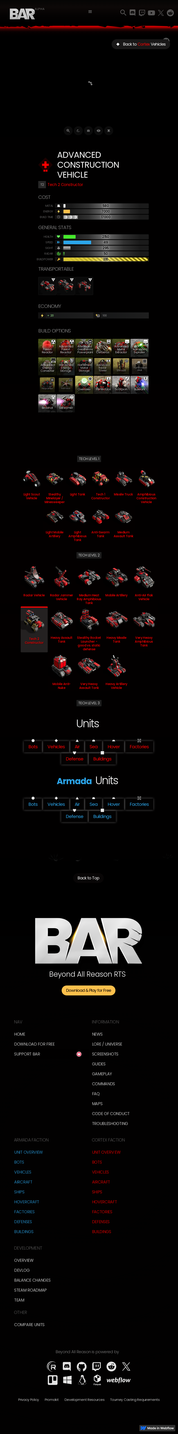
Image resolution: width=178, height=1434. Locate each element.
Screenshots (105, 1054)
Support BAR (27, 1054)
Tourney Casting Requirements (135, 1399)
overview (24, 1260)
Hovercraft (26, 1202)
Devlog (21, 1270)
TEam (19, 1300)
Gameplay (102, 1074)
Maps (97, 1103)
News (97, 1034)
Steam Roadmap (30, 1290)
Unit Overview (28, 1152)
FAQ (96, 1094)
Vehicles (22, 1172)
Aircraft (23, 1182)
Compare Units (29, 1324)
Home (19, 1034)
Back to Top (88, 878)
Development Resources (85, 1399)
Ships (19, 1192)
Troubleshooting (110, 1123)
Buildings (23, 1231)
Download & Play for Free (88, 990)
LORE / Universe (107, 1044)
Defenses (23, 1222)
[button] (90, 12)
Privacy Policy (28, 1399)
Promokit (52, 1399)
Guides (99, 1064)
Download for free (34, 1044)
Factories (24, 1212)
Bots (19, 1162)
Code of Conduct (111, 1113)
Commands (103, 1084)
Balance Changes (32, 1280)
